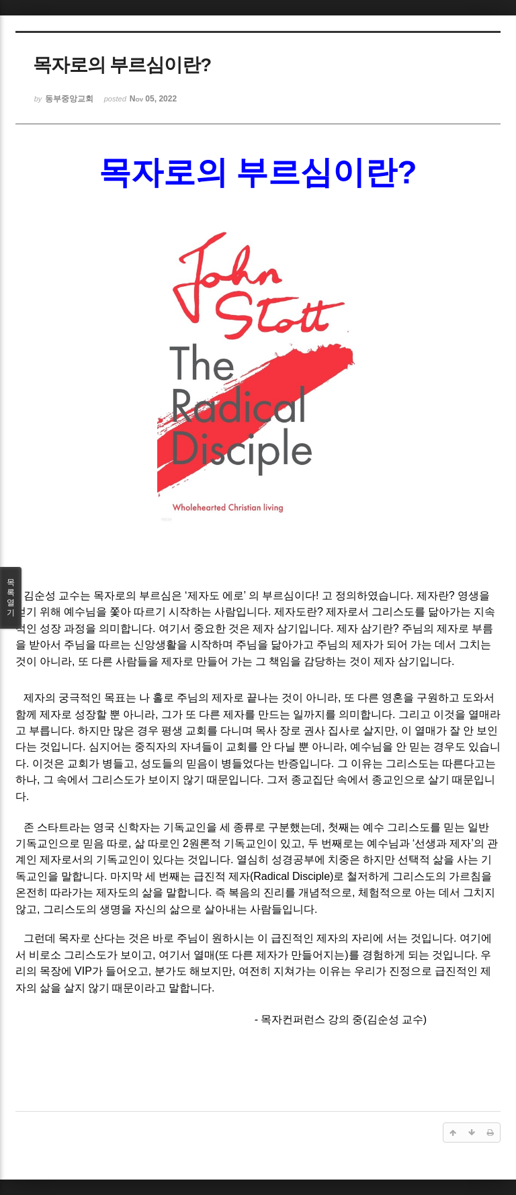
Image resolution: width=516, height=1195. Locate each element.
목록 (11, 598)
